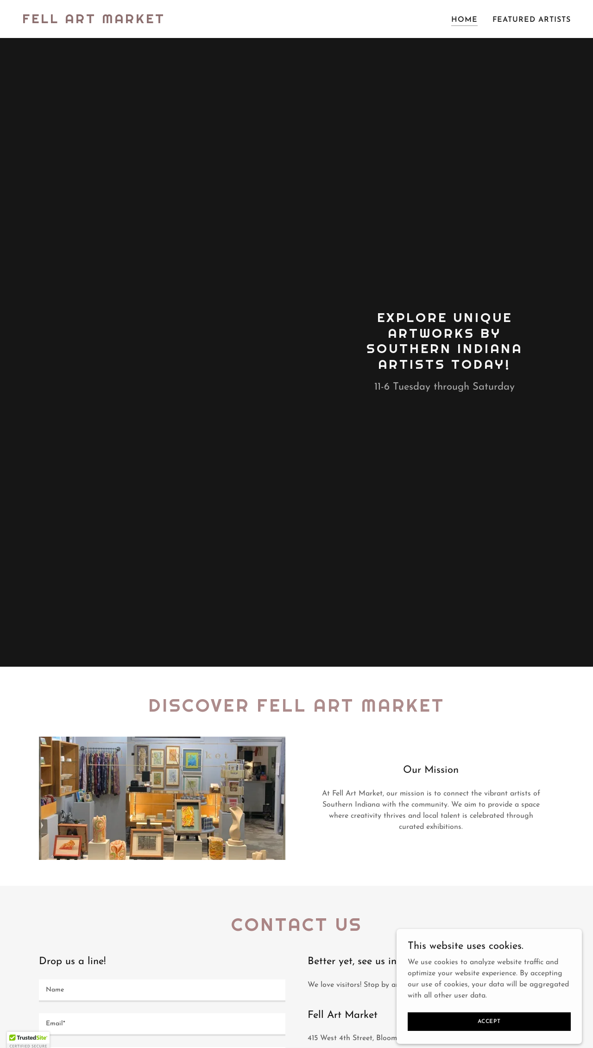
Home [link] (464, 20)
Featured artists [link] (531, 20)
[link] (93, 21)
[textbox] (162, 990)
